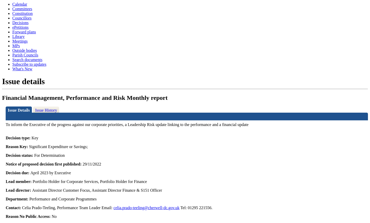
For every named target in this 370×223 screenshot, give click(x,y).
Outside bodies (24, 50)
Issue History (46, 110)
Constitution (22, 13)
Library (18, 36)
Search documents (27, 59)
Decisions (20, 23)
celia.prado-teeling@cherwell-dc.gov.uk (147, 208)
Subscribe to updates (29, 64)
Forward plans (24, 32)
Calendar (19, 4)
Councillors (22, 18)
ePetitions (20, 27)
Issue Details (19, 110)
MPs (16, 46)
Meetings (20, 41)
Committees (22, 9)
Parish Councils (25, 55)
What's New (22, 69)
